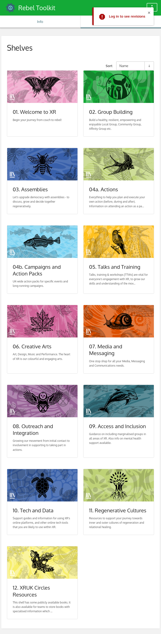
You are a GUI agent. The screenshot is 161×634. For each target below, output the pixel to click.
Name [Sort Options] (123, 66)
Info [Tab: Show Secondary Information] (40, 21)
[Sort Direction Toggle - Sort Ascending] (149, 66)
